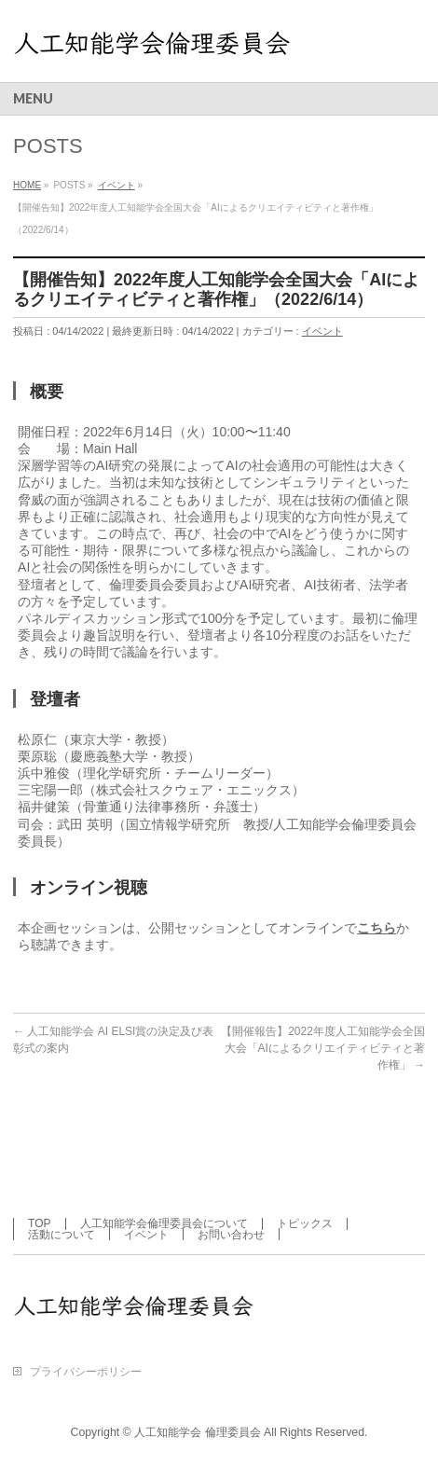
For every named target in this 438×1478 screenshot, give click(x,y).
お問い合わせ (231, 1234)
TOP (39, 1223)
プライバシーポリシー (86, 1371)
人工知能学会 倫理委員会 (197, 1432)
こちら (376, 927)
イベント (322, 331)
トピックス (305, 1223)
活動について (61, 1234)
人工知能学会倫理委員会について (164, 1223)
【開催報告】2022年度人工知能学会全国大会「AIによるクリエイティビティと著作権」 (323, 1048)
